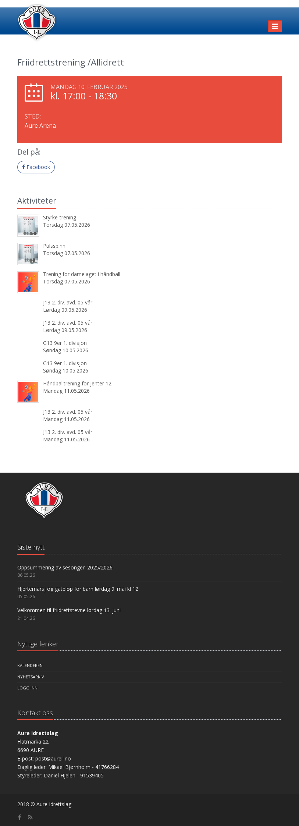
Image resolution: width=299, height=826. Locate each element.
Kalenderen (30, 665)
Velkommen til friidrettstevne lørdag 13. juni (69, 610)
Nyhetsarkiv (30, 676)
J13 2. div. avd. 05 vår (67, 302)
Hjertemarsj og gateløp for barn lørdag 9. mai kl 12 (77, 588)
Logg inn (27, 688)
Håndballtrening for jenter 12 (77, 383)
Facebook (36, 166)
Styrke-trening (59, 217)
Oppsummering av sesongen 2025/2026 (65, 567)
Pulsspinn (54, 245)
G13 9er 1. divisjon (65, 342)
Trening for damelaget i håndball (81, 274)
